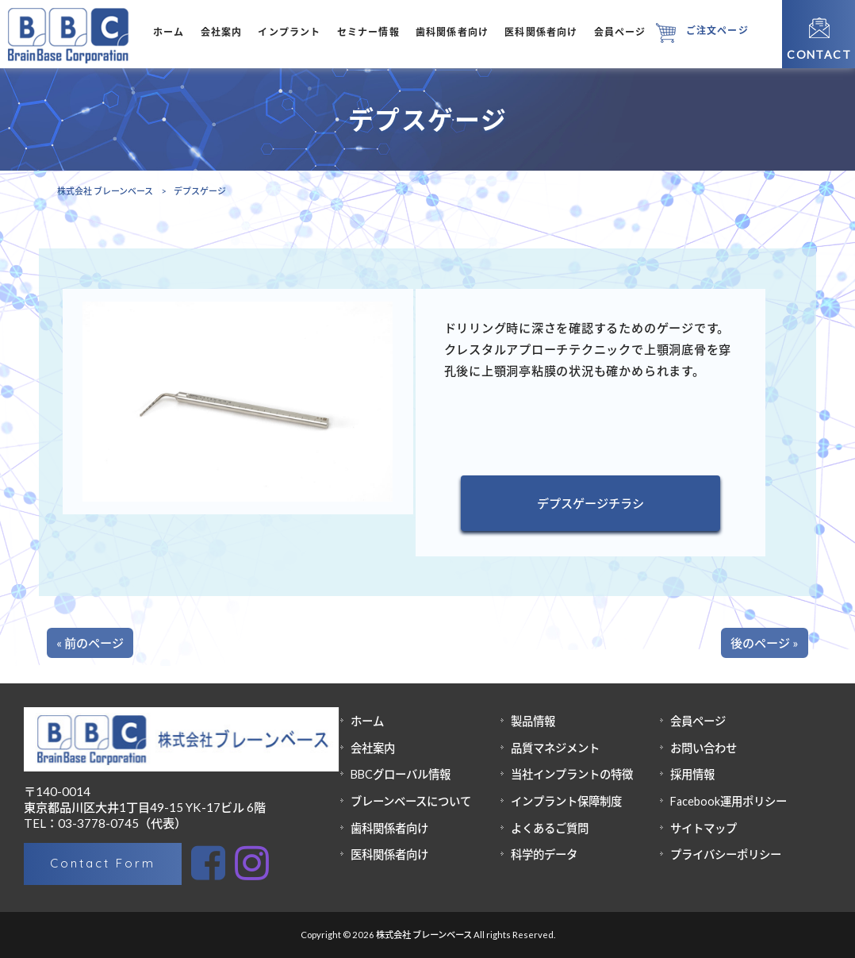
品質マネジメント (555, 748)
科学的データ (544, 854)
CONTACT (819, 54)
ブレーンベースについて (411, 801)
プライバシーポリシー (725, 854)
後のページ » (764, 643)
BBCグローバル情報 (401, 774)
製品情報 (533, 721)
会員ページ (698, 721)
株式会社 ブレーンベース (105, 191)
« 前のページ (90, 643)
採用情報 (692, 774)
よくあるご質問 (550, 828)
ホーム (367, 721)
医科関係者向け (389, 854)
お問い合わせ (703, 748)
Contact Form (102, 863)
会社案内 (373, 748)
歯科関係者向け (389, 828)
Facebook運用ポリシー (728, 801)
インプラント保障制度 (566, 801)
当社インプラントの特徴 (572, 774)
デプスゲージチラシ (590, 503)
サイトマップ (703, 828)
